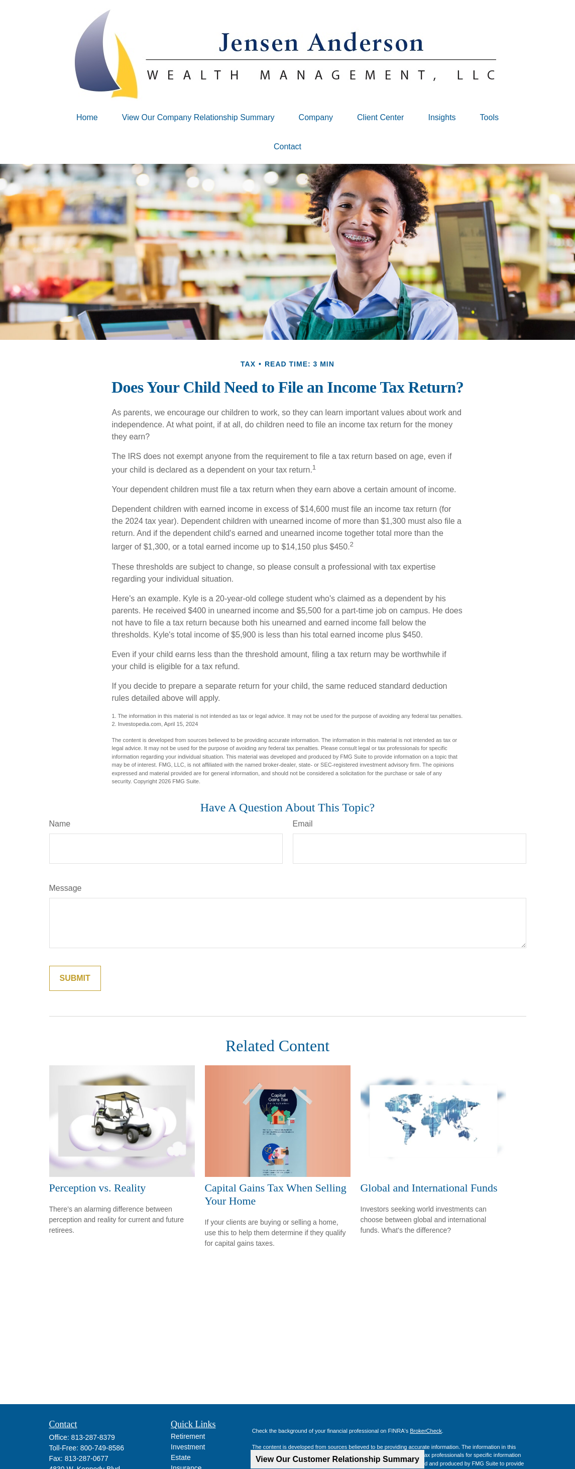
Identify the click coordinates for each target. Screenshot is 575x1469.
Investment (188, 1447)
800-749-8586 (102, 1448)
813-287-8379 (93, 1437)
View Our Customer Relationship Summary (337, 1459)
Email (303, 823)
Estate (181, 1457)
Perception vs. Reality (97, 1187)
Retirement (188, 1436)
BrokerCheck (426, 1431)
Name (60, 823)
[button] (87, 117)
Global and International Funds (429, 1187)
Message (65, 888)
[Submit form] (75, 978)
